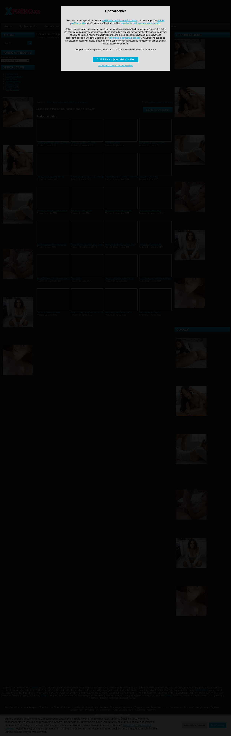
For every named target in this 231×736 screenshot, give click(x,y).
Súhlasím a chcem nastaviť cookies (115, 65)
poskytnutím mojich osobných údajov (119, 20)
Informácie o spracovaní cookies (124, 38)
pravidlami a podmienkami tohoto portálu (140, 23)
